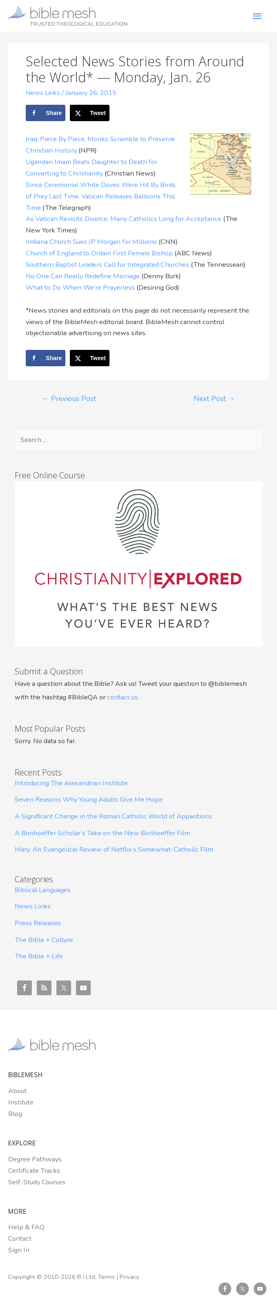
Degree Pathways (35, 1158)
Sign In (18, 1249)
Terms (106, 1276)
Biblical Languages (43, 889)
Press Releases (38, 922)
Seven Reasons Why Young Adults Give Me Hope (89, 799)
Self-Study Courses (36, 1181)
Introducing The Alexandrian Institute (71, 782)
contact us (122, 696)
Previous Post (69, 398)
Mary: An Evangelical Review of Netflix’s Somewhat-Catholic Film (114, 849)
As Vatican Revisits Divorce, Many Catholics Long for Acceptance (123, 218)
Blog (15, 1113)
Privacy (129, 1276)
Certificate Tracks (34, 1170)
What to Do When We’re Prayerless (80, 287)
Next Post (214, 398)
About (17, 1090)
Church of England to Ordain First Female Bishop (99, 252)
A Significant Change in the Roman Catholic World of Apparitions (113, 815)
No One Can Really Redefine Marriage (83, 275)
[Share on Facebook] (45, 113)
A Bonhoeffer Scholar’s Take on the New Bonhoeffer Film (102, 832)
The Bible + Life (39, 955)
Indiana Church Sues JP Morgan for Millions (91, 241)
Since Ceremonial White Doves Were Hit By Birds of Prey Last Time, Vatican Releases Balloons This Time (101, 196)
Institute (21, 1102)
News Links (44, 92)
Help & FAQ (26, 1227)
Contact (19, 1238)
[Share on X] (89, 113)
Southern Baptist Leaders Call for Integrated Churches (107, 264)
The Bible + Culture (44, 939)
